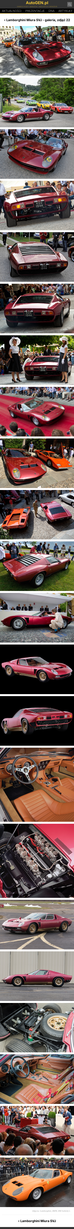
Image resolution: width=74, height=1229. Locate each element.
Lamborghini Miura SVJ (24, 20)
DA (51, 10)
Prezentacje (35, 10)
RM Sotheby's (64, 1211)
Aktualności (12, 10)
